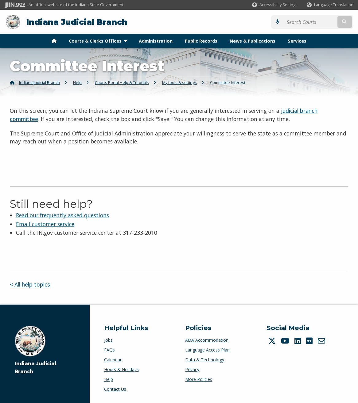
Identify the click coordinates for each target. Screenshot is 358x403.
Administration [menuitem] (156, 41)
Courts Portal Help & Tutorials (122, 82)
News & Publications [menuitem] (252, 41)
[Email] (322, 340)
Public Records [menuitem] (201, 41)
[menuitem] (54, 41)
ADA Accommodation (206, 340)
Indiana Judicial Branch (76, 22)
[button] (275, 5)
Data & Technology (204, 360)
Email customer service (45, 223)
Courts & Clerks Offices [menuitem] (99, 41)
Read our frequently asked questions (62, 215)
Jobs (108, 340)
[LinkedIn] (298, 340)
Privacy (192, 369)
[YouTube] (286, 340)
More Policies (198, 379)
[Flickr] (310, 340)
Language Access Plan (207, 350)
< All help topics (30, 284)
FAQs (109, 350)
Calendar (113, 360)
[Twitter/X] (272, 340)
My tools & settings (179, 82)
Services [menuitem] (297, 41)
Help (77, 82)
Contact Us (115, 389)
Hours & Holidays (121, 369)
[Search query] (311, 22)
